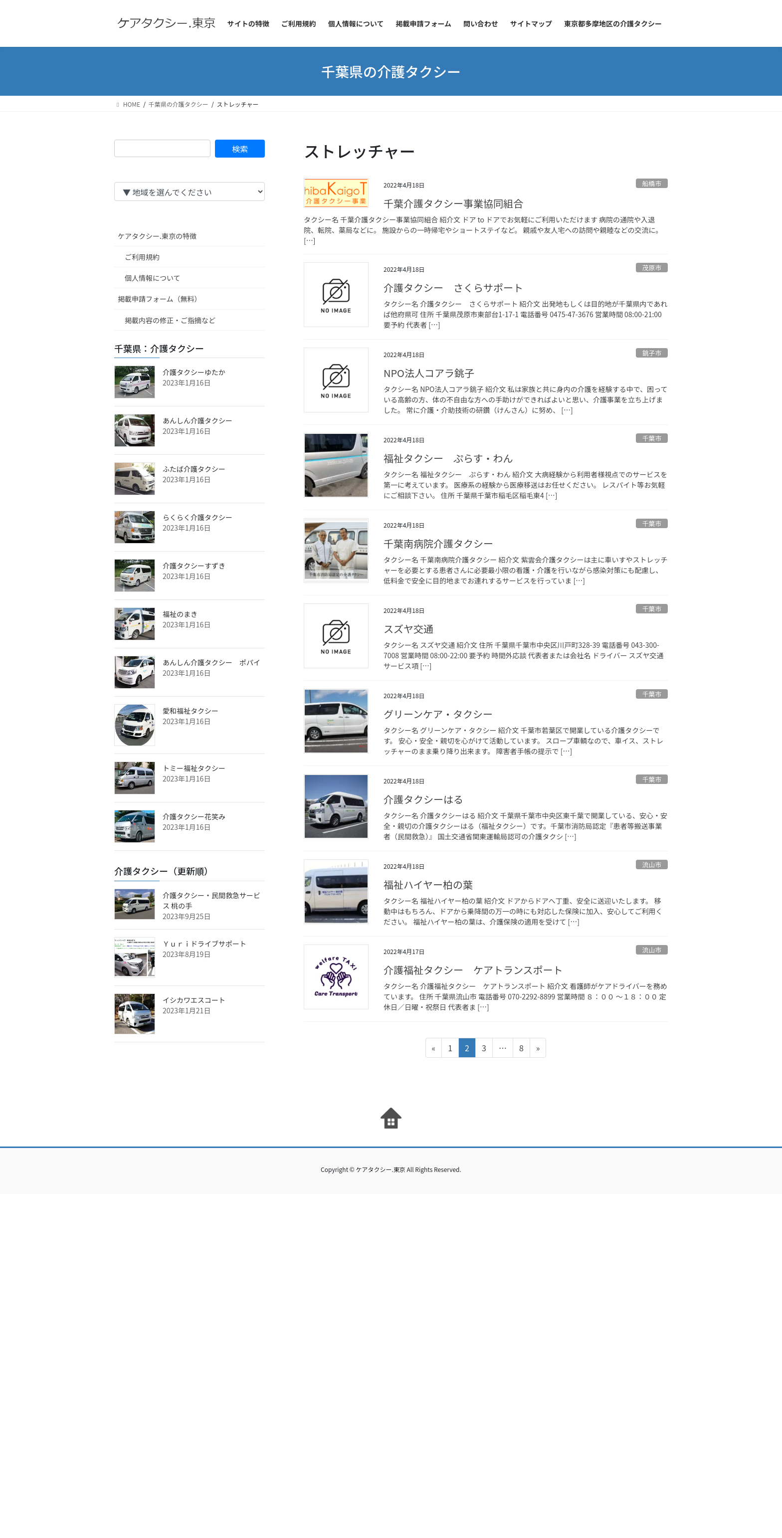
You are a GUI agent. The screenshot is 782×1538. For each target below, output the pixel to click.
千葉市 (651, 438)
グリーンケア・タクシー (438, 714)
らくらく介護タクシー (197, 517)
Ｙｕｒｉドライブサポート (204, 944)
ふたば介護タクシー (194, 469)
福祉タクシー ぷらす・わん (448, 458)
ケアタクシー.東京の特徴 (157, 236)
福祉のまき (180, 614)
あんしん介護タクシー (197, 420)
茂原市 (651, 267)
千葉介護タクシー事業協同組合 (453, 203)
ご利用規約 (142, 257)
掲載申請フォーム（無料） (159, 299)
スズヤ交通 (408, 628)
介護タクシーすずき (194, 566)
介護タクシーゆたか (194, 372)
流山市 (651, 864)
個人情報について (153, 278)
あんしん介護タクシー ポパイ (211, 662)
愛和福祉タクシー (190, 711)
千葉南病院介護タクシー (438, 543)
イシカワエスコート (194, 1000)
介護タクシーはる (423, 799)
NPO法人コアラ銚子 (429, 373)
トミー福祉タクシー (194, 768)
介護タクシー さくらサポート (453, 287)
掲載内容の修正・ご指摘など (170, 320)
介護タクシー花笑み (194, 816)
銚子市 (651, 353)
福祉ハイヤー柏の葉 (428, 884)
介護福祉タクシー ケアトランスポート (473, 969)
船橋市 (651, 183)
